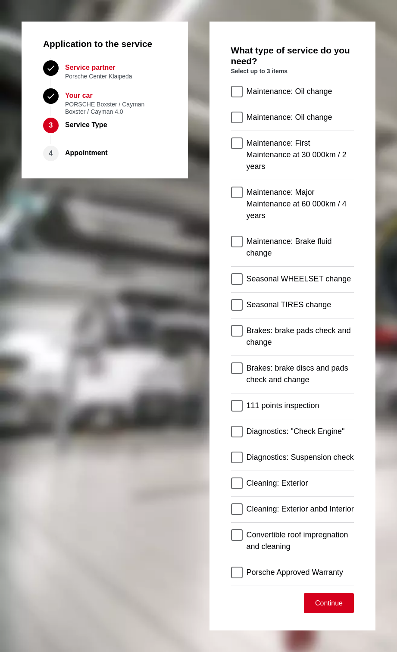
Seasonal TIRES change (289, 304)
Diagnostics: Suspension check (300, 457)
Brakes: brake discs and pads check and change (297, 374)
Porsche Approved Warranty (295, 572)
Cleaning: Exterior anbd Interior (300, 509)
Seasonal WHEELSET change (299, 279)
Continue (329, 603)
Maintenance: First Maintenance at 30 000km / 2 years (297, 155)
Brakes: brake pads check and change (299, 336)
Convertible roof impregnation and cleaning (297, 540)
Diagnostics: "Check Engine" (296, 431)
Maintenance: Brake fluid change (289, 247)
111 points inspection (283, 405)
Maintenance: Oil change (289, 91)
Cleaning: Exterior (277, 483)
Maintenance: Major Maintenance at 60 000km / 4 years (297, 204)
